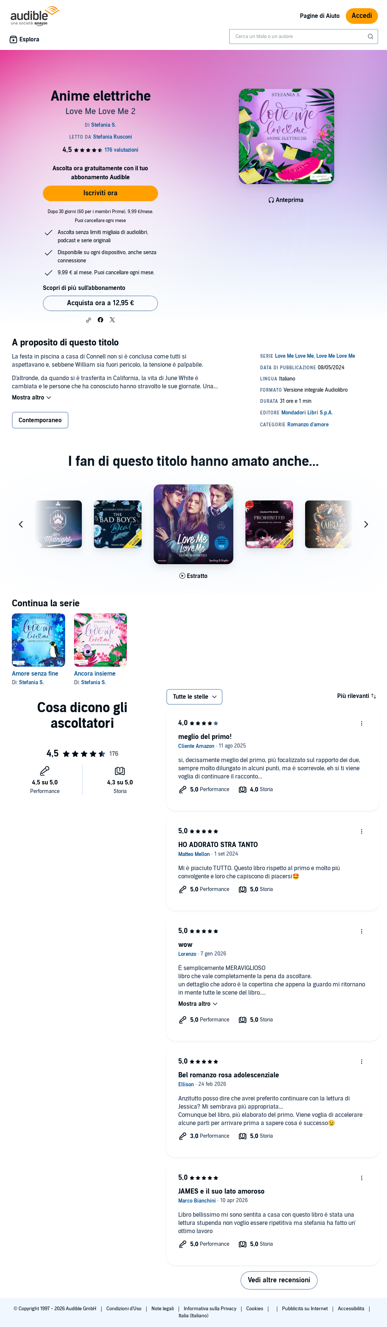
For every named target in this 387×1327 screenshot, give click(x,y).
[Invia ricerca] (371, 36)
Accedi (362, 16)
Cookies (255, 1309)
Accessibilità (351, 1309)
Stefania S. (31, 682)
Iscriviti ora (100, 193)
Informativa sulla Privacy (210, 1309)
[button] (89, 320)
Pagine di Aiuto (320, 16)
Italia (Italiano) (193, 1316)
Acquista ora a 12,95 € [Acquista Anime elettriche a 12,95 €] (100, 303)
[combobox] (303, 36)
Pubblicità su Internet (305, 1309)
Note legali (163, 1309)
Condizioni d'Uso (124, 1309)
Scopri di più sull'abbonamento (84, 288)
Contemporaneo (40, 420)
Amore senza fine (35, 673)
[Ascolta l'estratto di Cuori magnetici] (193, 576)
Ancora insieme (95, 673)
